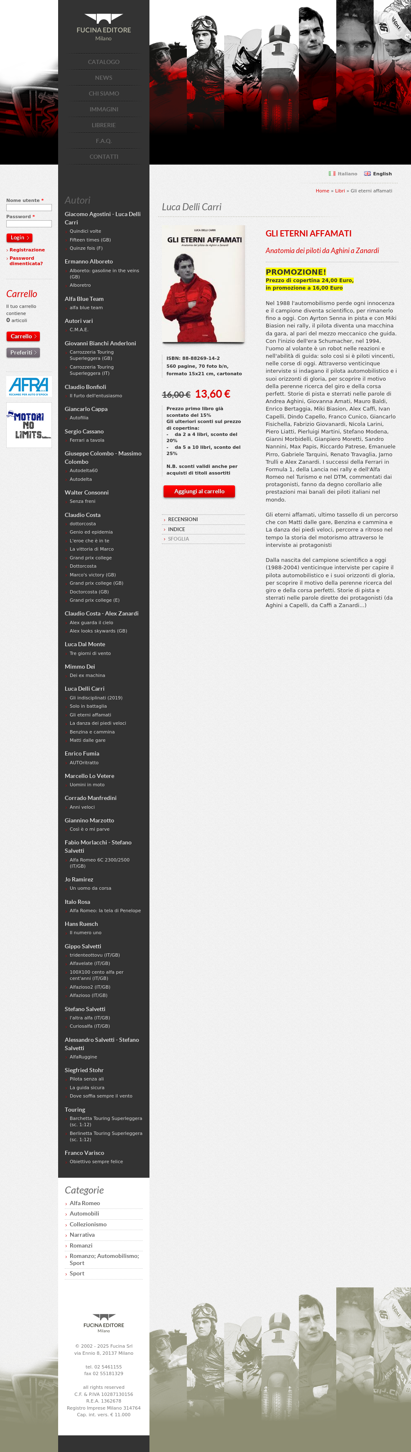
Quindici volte (85, 231)
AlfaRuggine (83, 1057)
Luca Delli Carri (85, 688)
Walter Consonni (87, 492)
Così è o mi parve (90, 829)
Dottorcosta (83, 566)
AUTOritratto (84, 762)
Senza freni (82, 501)
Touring (75, 1109)
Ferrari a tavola (87, 440)
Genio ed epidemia (91, 532)
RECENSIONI (183, 519)
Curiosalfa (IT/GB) (90, 1026)
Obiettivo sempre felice (96, 1161)
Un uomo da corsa (90, 888)
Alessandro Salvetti (90, 1039)
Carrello (21, 336)
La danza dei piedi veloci (98, 723)
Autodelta (81, 479)
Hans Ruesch (81, 923)
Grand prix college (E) (95, 600)
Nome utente (25, 200)
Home (323, 191)
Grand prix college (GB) (96, 583)
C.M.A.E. (79, 329)
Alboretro (80, 285)
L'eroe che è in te (89, 541)
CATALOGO (104, 62)
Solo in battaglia (88, 706)
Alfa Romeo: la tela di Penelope (105, 910)
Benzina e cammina (92, 732)
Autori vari (79, 320)
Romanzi (81, 1245)
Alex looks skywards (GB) (98, 631)
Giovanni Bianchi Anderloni (100, 343)
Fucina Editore (104, 27)
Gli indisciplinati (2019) (96, 698)
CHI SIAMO (104, 93)
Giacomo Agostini (88, 214)
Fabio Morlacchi (86, 842)
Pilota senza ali (87, 1079)
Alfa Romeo (85, 1203)
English (382, 174)
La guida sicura (87, 1087)
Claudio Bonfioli (85, 387)
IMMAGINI (104, 109)
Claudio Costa (82, 515)
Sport (77, 1273)
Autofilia (79, 418)
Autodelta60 (84, 470)
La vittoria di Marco (92, 549)
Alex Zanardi (122, 613)
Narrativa (82, 1234)
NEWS (104, 77)
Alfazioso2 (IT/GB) (90, 987)
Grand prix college (91, 558)
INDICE (176, 529)
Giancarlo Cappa (86, 409)
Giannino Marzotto (89, 820)
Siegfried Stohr (84, 1070)
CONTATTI (104, 156)
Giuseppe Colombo (89, 453)
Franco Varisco (84, 1152)
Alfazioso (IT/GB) (89, 995)
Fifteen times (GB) (90, 240)
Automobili (84, 1213)
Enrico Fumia (82, 753)
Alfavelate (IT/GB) (90, 963)
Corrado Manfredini (91, 798)
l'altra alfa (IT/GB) (90, 1018)
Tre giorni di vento (90, 653)
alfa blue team (86, 307)
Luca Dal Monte (85, 644)
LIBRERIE (104, 125)
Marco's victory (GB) (93, 575)
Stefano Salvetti (85, 1009)
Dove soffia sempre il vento (101, 1096)
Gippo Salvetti (83, 946)
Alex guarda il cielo (91, 622)
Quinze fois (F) (86, 248)
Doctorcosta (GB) (89, 592)
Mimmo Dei (80, 666)
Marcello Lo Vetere (89, 776)
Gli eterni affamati (90, 715)
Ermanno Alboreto (89, 261)
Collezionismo (88, 1224)
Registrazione (27, 250)
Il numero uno (85, 932)
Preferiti (21, 352)
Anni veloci (82, 807)
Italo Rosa (77, 901)
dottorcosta (83, 524)
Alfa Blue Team (84, 298)
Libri (340, 191)
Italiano (347, 174)
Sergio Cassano (84, 431)
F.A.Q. (104, 141)
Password (20, 216)
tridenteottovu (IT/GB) (95, 955)
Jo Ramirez (79, 879)
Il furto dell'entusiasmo (96, 396)
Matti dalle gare (87, 740)
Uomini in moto (87, 785)
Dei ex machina (87, 675)
